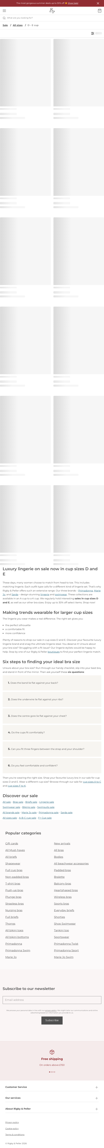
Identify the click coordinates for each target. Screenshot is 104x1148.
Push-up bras (14, 890)
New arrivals (62, 843)
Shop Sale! (73, 3)
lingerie (44, 594)
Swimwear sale (11, 807)
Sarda (15, 594)
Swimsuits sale (45, 807)
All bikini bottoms (17, 937)
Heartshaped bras (66, 890)
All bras (59, 850)
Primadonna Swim (17, 950)
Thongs (10, 923)
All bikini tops (14, 930)
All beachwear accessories (71, 863)
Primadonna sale (49, 812)
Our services (52, 1098)
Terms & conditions (14, 1134)
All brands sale (11, 812)
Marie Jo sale (29, 812)
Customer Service (52, 1087)
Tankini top (61, 930)
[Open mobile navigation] (4, 10)
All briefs (11, 857)
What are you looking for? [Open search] (18, 18)
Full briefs (11, 917)
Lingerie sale (46, 801)
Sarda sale (66, 812)
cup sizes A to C (92, 781)
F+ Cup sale (45, 817)
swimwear (61, 594)
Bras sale (18, 801)
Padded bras (62, 870)
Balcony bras (62, 883)
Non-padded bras (17, 877)
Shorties (59, 917)
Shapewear (12, 863)
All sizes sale (10, 817)
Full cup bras (13, 870)
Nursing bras (13, 910)
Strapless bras (14, 903)
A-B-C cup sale (27, 817)
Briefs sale (31, 801)
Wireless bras (63, 897)
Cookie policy (12, 1128)
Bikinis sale (28, 807)
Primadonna (85, 590)
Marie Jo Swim (63, 957)
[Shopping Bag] (99, 10)
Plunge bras (13, 897)
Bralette (59, 877)
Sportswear (61, 937)
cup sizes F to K (17, 785)
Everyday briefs (64, 910)
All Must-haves (15, 850)
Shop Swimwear (65, 923)
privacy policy (50, 1010)
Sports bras (61, 903)
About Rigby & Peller (52, 1109)
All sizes (18, 25)
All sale (7, 801)
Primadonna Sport (66, 950)
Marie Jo (11, 957)
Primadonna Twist (66, 944)
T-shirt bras (12, 883)
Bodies (58, 857)
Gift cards (11, 843)
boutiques (54, 651)
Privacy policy (12, 1122)
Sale (5, 25)
